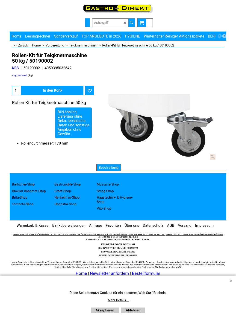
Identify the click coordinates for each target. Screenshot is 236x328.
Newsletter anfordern (110, 273)
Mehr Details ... (118, 300)
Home (81, 273)
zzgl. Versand (19, 75)
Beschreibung (108, 167)
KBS (15, 68)
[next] (224, 36)
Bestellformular (146, 273)
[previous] (220, 36)
